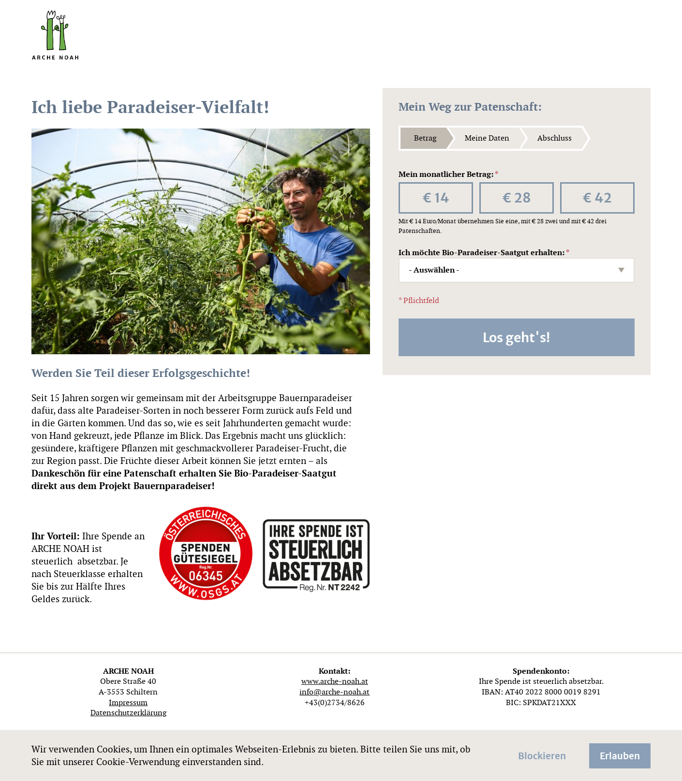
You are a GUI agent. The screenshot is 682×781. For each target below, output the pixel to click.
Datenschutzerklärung (128, 713)
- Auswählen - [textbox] (434, 270)
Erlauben (620, 755)
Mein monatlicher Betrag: (448, 174)
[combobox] (517, 270)
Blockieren (542, 755)
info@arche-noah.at (334, 692)
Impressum (128, 702)
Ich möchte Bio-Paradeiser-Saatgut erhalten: (484, 253)
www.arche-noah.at (334, 681)
